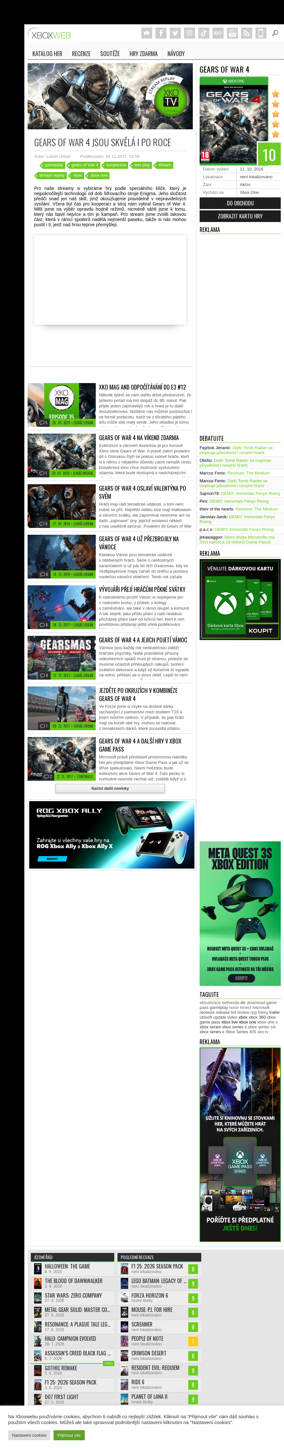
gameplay (54, 164)
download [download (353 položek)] (256, 1002)
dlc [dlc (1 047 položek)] (243, 1002)
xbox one (98, 175)
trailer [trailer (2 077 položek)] (274, 1012)
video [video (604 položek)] (232, 1017)
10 (271, 153)
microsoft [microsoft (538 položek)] (261, 1007)
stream (164, 164)
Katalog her (47, 53)
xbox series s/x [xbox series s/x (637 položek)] (262, 1026)
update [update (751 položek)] (219, 1017)
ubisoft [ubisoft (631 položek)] (206, 1017)
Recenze (81, 53)
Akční (245, 184)
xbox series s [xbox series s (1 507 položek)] (234, 1026)
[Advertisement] (224, 332)
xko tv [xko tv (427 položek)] (262, 1031)
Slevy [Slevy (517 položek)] (263, 1012)
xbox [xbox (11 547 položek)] (243, 1017)
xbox (77, 175)
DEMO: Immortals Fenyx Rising (250, 493)
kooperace (116, 164)
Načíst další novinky (110, 788)
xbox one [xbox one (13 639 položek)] (247, 1022)
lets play (142, 164)
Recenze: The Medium (248, 473)
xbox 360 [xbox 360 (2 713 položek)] (257, 1017)
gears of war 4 (84, 164)
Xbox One (249, 192)
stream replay (52, 175)
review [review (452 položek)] (243, 1012)
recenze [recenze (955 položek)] (207, 1012)
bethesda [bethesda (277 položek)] (231, 1002)
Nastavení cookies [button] (29, 1435)
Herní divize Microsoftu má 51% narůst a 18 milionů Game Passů (237, 539)
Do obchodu (240, 203)
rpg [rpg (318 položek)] (254, 1012)
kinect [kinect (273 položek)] (245, 1007)
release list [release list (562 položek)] (226, 1012)
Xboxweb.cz (51, 33)
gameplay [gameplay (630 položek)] (219, 1007)
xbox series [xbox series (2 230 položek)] (210, 1026)
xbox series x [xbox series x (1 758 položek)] (212, 1031)
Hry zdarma (144, 53)
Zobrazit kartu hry (240, 216)
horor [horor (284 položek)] (234, 1007)
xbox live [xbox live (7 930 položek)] (229, 1022)
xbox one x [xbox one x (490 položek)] (267, 1022)
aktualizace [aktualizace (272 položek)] (210, 1002)
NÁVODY (176, 53)
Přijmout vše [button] (69, 1435)
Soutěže (110, 53)
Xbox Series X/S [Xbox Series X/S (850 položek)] (241, 1031)
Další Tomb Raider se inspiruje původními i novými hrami (236, 450)
